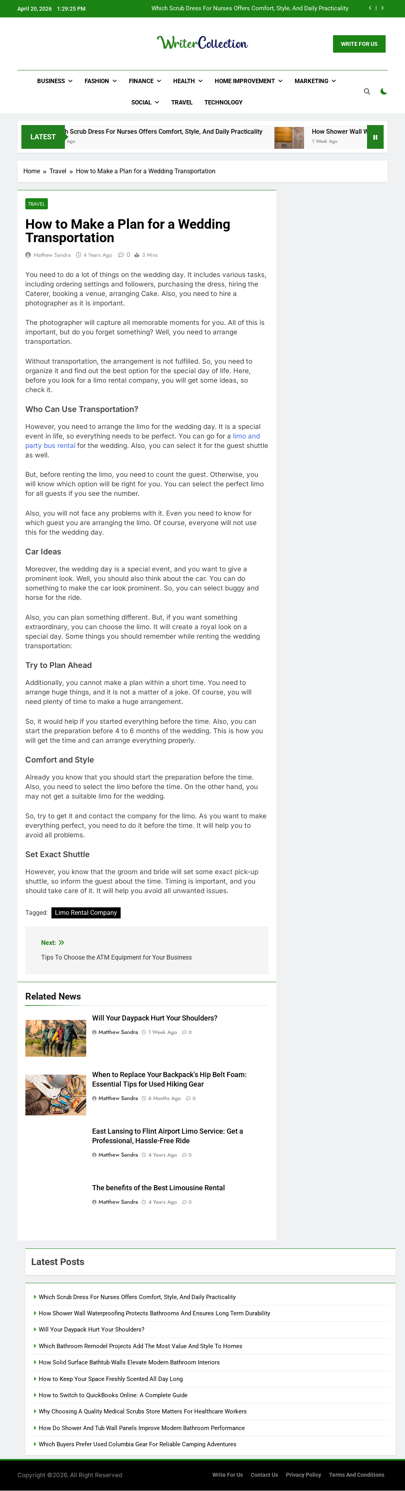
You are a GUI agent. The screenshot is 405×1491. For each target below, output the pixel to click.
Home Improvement (245, 81)
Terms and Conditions (356, 1475)
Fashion (97, 81)
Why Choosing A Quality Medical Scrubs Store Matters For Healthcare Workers (143, 1411)
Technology (223, 102)
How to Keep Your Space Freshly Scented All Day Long (111, 1379)
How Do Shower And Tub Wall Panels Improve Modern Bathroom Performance (142, 1428)
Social (141, 102)
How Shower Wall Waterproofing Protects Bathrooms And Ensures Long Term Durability (154, 1313)
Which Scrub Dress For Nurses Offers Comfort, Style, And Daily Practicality (249, 9)
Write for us (227, 1475)
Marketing (311, 81)
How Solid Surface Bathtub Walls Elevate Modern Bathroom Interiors (129, 1362)
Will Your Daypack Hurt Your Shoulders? (155, 1018)
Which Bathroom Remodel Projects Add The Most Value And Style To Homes (140, 1346)
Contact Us (264, 1475)
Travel (182, 102)
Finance (141, 81)
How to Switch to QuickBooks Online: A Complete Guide (113, 1395)
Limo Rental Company (86, 913)
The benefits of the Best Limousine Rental (158, 1188)
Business (51, 81)
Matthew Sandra (52, 255)
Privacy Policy (303, 1475)
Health (184, 81)
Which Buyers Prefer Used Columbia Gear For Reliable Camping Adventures (138, 1444)
